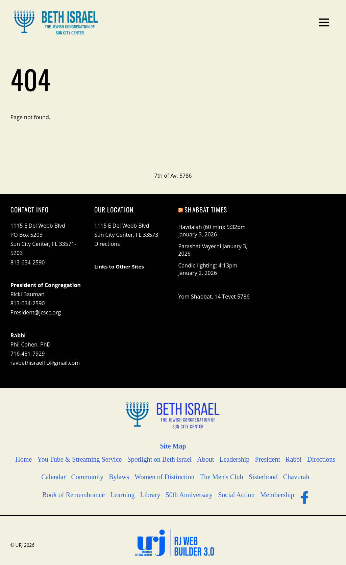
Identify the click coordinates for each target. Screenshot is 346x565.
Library (150, 494)
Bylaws (119, 477)
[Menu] (324, 21)
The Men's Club (221, 477)
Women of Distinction (164, 477)
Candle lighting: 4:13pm (207, 265)
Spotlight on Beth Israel (159, 459)
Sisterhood (263, 477)
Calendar (53, 477)
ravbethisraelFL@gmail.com (45, 362)
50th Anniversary (189, 494)
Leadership (235, 459)
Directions (107, 244)
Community (87, 477)
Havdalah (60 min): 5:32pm (211, 227)
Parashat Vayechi (199, 246)
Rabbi (294, 459)
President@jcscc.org (35, 312)
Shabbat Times (205, 209)
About (205, 459)
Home (23, 459)
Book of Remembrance (73, 494)
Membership (277, 494)
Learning (122, 494)
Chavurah (296, 477)
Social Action (236, 494)
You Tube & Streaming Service (79, 459)
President (267, 459)
